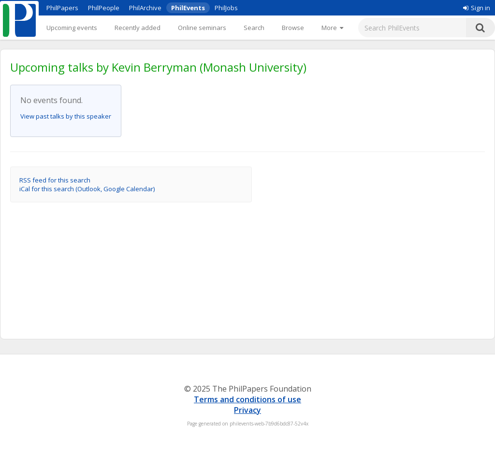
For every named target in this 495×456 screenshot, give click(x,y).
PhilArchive (145, 7)
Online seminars (202, 27)
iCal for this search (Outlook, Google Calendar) (87, 188)
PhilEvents (188, 7)
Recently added (137, 27)
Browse (293, 27)
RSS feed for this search (54, 180)
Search (254, 27)
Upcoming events (71, 27)
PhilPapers (62, 7)
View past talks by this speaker (65, 116)
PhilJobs (226, 7)
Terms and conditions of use (247, 399)
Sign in (476, 7)
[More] (332, 27)
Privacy (247, 410)
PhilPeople (103, 7)
